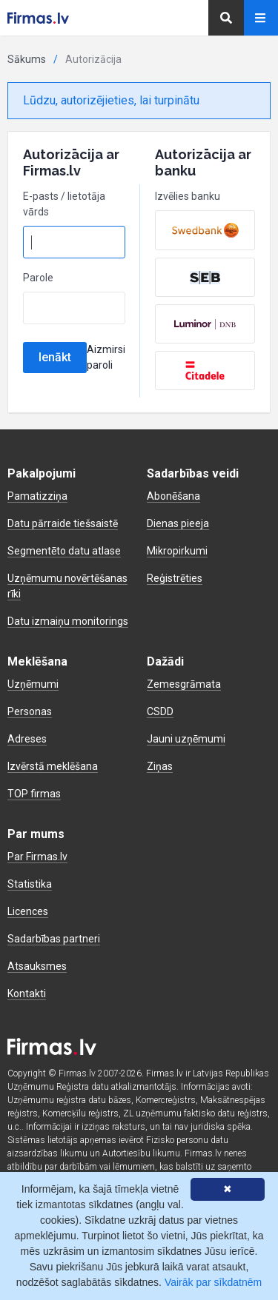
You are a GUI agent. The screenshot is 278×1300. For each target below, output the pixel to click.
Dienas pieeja (178, 523)
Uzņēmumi (33, 684)
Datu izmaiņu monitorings (67, 621)
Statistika (29, 884)
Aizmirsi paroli (106, 357)
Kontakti (26, 993)
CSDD (160, 711)
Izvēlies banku (187, 196)
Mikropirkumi (177, 551)
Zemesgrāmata (184, 684)
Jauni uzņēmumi (186, 739)
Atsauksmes (37, 966)
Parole (38, 278)
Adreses (27, 739)
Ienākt (55, 357)
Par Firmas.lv (37, 856)
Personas (29, 711)
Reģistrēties (174, 578)
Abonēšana (173, 496)
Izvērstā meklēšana (52, 766)
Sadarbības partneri (53, 939)
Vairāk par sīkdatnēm (213, 1282)
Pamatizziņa (37, 496)
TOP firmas (34, 794)
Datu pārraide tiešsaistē (62, 523)
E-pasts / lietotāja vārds (64, 204)
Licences (27, 911)
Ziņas (160, 766)
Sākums (26, 59)
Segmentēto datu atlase (64, 551)
